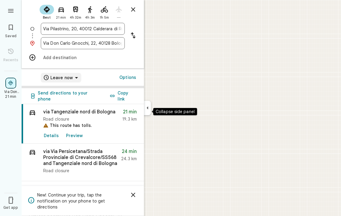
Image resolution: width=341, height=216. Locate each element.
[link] (83, 124)
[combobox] (82, 29)
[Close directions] (133, 9)
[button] (83, 162)
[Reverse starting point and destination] (133, 36)
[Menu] (11, 10)
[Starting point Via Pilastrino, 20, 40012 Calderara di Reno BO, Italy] (82, 28)
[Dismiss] (133, 195)
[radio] (47, 11)
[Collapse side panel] (147, 108)
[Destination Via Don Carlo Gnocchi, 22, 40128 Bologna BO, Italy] (82, 43)
